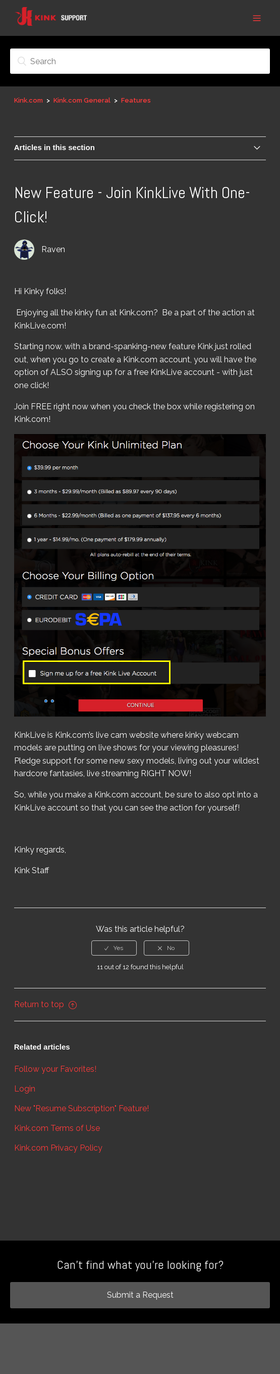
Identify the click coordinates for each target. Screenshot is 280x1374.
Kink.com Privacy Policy (58, 1148)
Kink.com (28, 100)
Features (136, 100)
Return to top (45, 1004)
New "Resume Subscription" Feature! (81, 1108)
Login (24, 1089)
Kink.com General (81, 100)
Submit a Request (140, 1295)
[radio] (114, 948)
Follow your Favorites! (55, 1069)
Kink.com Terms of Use (57, 1128)
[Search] (140, 61)
